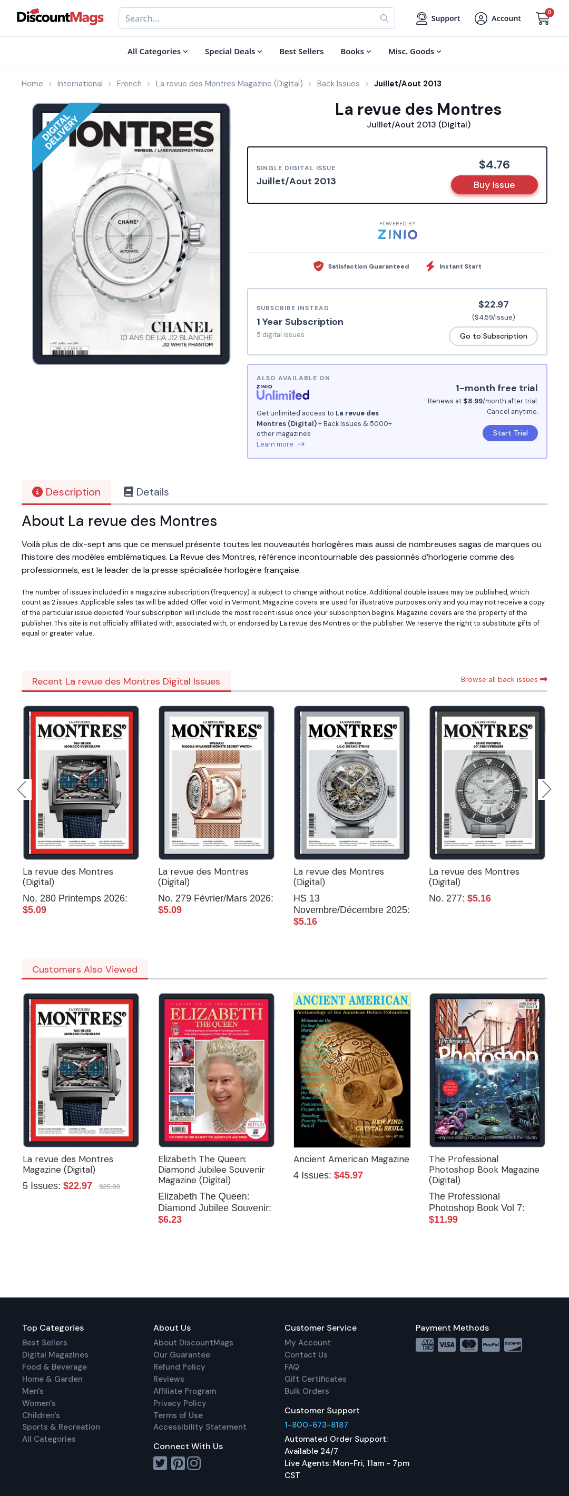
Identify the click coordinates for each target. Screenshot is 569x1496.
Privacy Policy (180, 1403)
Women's (39, 1403)
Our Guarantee (181, 1355)
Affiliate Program (184, 1391)
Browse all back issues (504, 679)
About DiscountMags (193, 1343)
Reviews (168, 1379)
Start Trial (510, 433)
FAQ (291, 1367)
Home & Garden (52, 1379)
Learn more (281, 444)
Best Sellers (44, 1343)
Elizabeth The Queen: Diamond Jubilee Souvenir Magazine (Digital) (211, 1169)
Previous (23, 789)
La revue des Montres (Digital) (68, 877)
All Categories (49, 1439)
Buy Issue (494, 185)
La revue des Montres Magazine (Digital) (68, 1164)
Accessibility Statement (200, 1427)
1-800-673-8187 (316, 1425)
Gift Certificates (315, 1379)
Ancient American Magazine (351, 1159)
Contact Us (306, 1355)
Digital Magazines (55, 1355)
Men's (33, 1391)
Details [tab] (146, 492)
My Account (307, 1343)
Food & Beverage (54, 1367)
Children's (41, 1415)
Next (547, 789)
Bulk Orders (306, 1391)
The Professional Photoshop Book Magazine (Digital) (484, 1169)
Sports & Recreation (61, 1427)
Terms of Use (178, 1415)
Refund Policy (179, 1367)
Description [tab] (66, 492)
